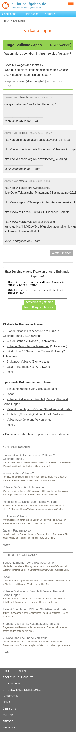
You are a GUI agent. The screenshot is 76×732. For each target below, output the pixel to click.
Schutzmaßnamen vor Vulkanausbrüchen (33, 388)
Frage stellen (31, 13)
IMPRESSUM (10, 696)
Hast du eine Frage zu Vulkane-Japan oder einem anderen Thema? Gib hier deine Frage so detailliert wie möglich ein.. (37, 290)
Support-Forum (44, 434)
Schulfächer (9, 13)
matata (23, 180)
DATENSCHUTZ (12, 683)
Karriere (50, 13)
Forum (6, 20)
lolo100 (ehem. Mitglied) (31, 81)
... (8, 544)
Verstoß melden (61, 253)
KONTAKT (9, 715)
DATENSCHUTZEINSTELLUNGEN (23, 689)
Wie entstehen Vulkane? (22, 341)
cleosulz (23, 97)
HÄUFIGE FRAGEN (14, 671)
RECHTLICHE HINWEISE (18, 677)
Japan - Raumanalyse (21, 366)
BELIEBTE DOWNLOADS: (20, 554)
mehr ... (11, 371)
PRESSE (8, 721)
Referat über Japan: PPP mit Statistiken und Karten (39, 409)
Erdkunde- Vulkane (19, 361)
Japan (11, 394)
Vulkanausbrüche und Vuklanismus (29, 419)
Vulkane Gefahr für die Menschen (28, 346)
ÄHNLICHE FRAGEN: (17, 447)
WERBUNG (9, 727)
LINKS (6, 702)
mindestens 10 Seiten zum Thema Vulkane (34, 351)
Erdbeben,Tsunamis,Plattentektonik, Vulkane (35, 414)
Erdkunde (62, 434)
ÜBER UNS (9, 708)
